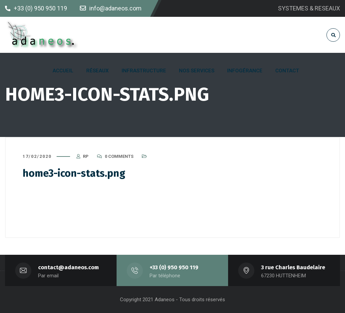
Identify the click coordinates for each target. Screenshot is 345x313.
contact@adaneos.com (68, 267)
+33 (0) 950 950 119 (174, 267)
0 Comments (119, 156)
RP (86, 156)
